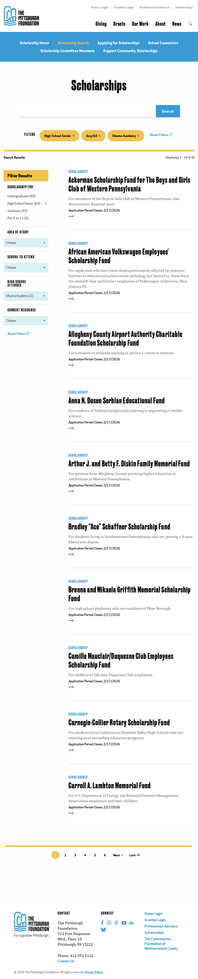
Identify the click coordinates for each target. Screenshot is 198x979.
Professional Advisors (154, 7)
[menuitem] (190, 24)
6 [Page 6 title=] (105, 855)
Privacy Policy (94, 972)
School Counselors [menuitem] (163, 42)
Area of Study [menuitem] (18, 232)
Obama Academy (126, 135)
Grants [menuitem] (119, 24)
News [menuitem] (176, 24)
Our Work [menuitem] (140, 24)
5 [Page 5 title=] (95, 855)
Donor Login (99, 7)
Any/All (93, 135)
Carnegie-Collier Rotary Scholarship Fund (119, 723)
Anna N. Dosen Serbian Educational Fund (117, 401)
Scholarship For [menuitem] (20, 187)
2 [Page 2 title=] (65, 855)
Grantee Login (124, 7)
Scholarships (184, 7)
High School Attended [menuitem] (17, 283)
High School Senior (59, 135)
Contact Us (66, 961)
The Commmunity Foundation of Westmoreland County (161, 944)
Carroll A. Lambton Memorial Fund (110, 786)
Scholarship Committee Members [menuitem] (67, 50)
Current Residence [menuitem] (22, 310)
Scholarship (78, 172)
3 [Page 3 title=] (75, 855)
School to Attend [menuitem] (21, 257)
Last (134, 855)
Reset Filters (161, 134)
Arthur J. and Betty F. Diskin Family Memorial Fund (129, 464)
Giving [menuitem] (101, 24)
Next (118, 855)
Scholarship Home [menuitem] (34, 42)
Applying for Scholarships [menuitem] (118, 42)
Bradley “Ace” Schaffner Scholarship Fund (119, 527)
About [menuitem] (160, 24)
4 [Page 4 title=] (85, 855)
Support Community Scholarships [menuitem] (130, 50)
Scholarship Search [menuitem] (73, 42)
